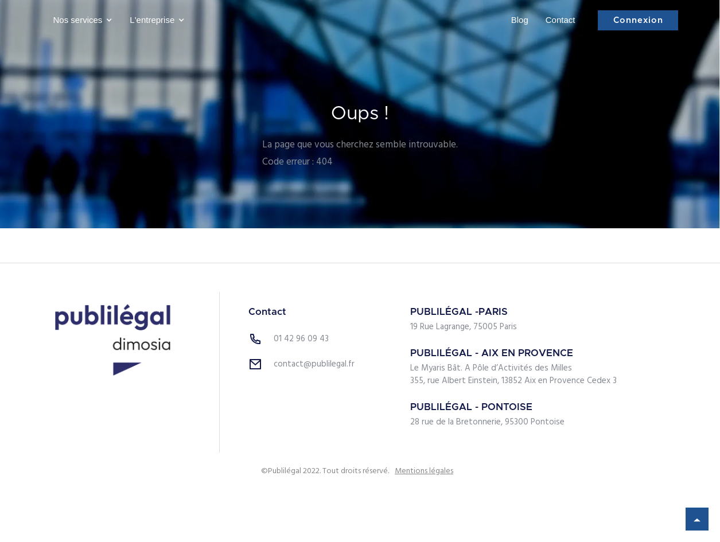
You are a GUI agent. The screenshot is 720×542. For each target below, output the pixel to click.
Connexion (638, 20)
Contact (560, 20)
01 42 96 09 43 (301, 339)
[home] (348, 20)
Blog (519, 20)
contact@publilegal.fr (314, 364)
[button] (80, 20)
